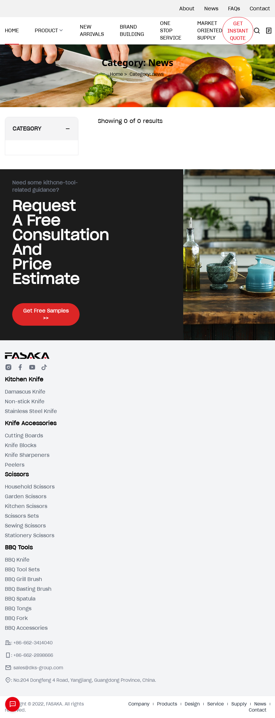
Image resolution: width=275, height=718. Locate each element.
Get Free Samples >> (46, 314)
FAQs (234, 8)
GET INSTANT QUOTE (237, 30)
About (187, 8)
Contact (260, 8)
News (211, 8)
